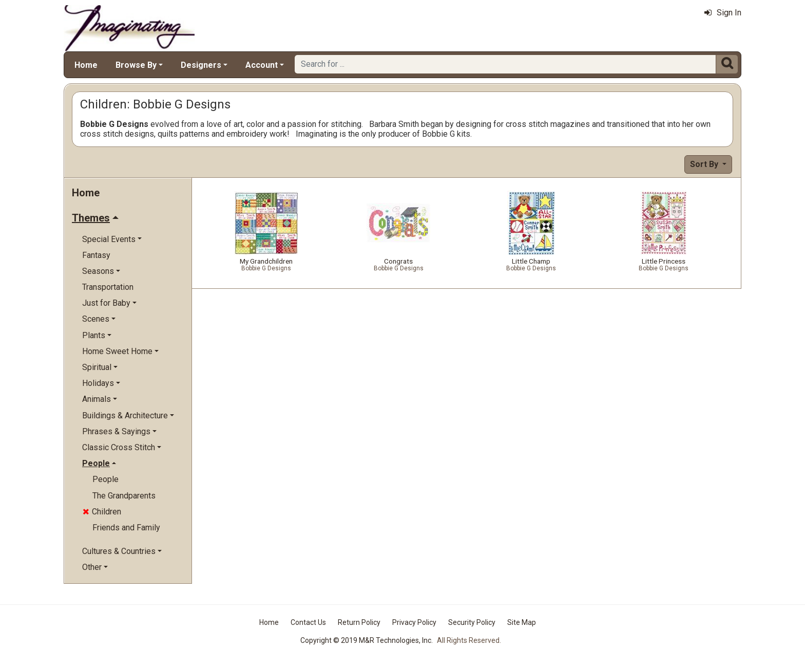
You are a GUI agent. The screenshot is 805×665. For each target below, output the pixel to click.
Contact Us (308, 622)
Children (102, 511)
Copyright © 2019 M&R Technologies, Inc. (366, 640)
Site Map (521, 622)
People (105, 479)
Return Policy (359, 622)
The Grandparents (124, 496)
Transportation (107, 287)
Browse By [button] (136, 65)
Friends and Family (126, 527)
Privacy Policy (414, 622)
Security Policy (471, 622)
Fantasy (96, 255)
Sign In (722, 12)
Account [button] (261, 65)
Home (86, 65)
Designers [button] (201, 65)
